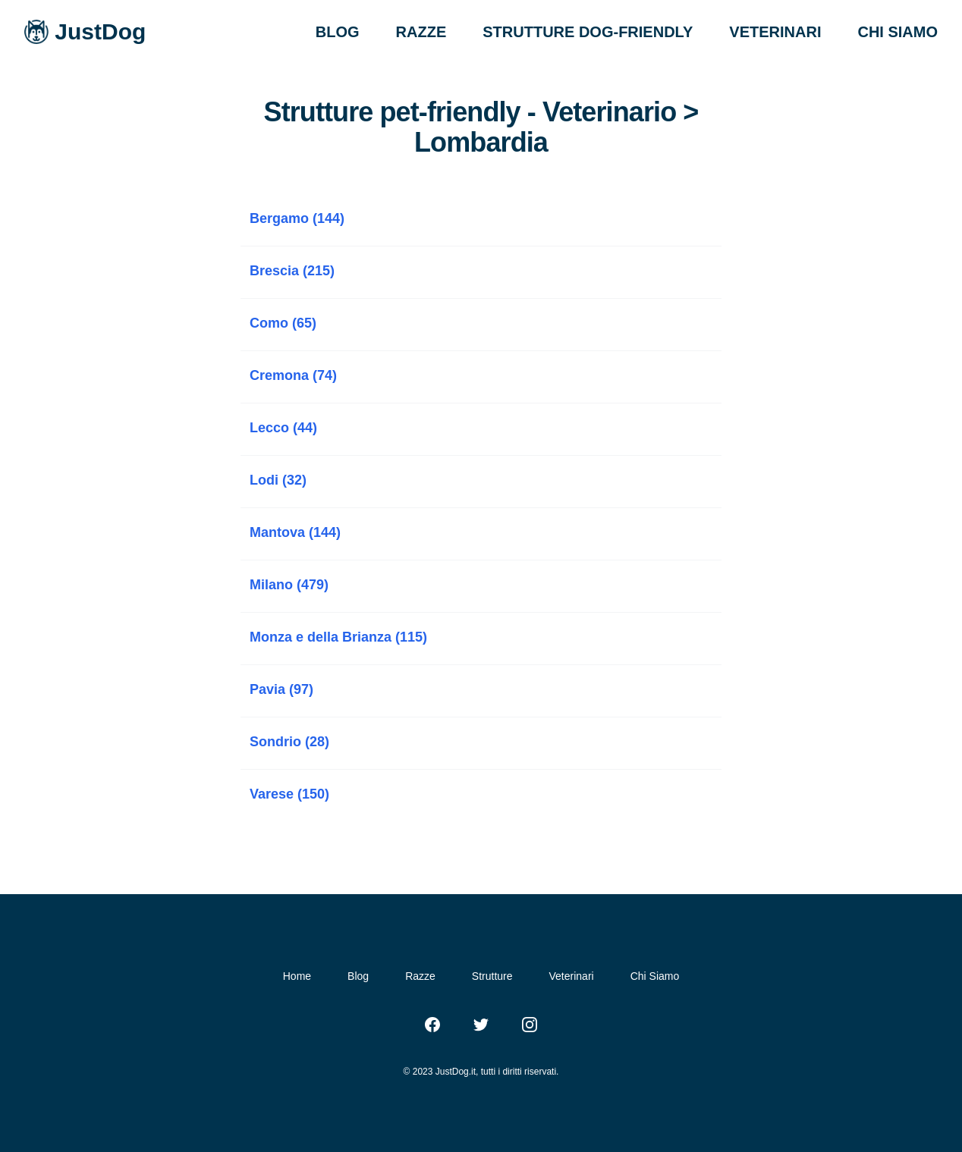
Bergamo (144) (297, 218)
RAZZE (421, 32)
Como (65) (283, 323)
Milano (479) (289, 584)
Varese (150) (289, 794)
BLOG (338, 32)
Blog (358, 976)
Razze (420, 976)
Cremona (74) (293, 375)
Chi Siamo (655, 976)
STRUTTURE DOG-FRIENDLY (588, 32)
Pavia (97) (281, 689)
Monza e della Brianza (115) (338, 637)
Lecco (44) (283, 427)
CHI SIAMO (897, 32)
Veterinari (571, 976)
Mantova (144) (295, 532)
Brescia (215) (292, 270)
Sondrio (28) (289, 741)
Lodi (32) (278, 480)
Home (297, 976)
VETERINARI (775, 32)
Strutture (492, 976)
